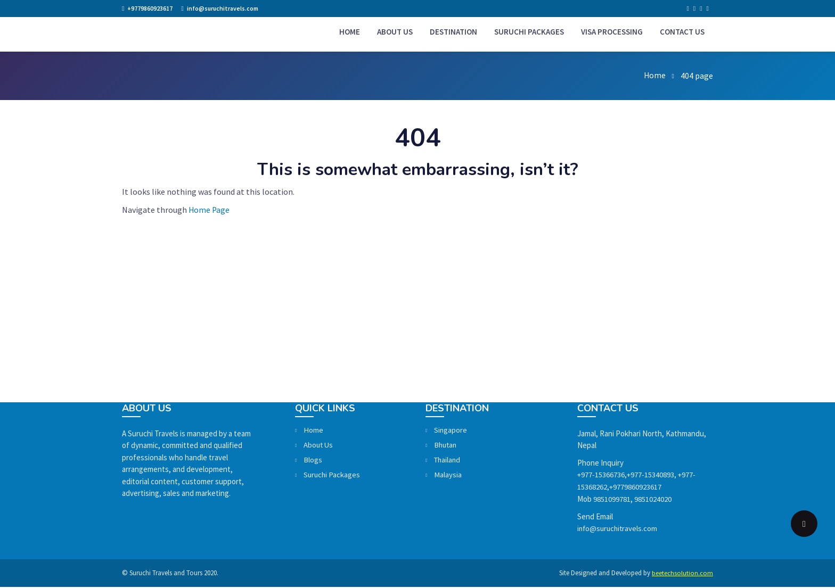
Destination (458, 32)
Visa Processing (616, 32)
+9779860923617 (150, 8)
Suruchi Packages (533, 32)
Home (354, 32)
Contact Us (686, 32)
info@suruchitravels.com (223, 8)
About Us (334, 447)
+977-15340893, (652, 476)
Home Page (210, 211)
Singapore (465, 432)
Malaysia (462, 477)
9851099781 (612, 500)
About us (399, 32)
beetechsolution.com (682, 574)
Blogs (328, 462)
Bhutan (461, 447)
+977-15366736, (602, 476)
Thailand (463, 462)
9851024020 (653, 500)
